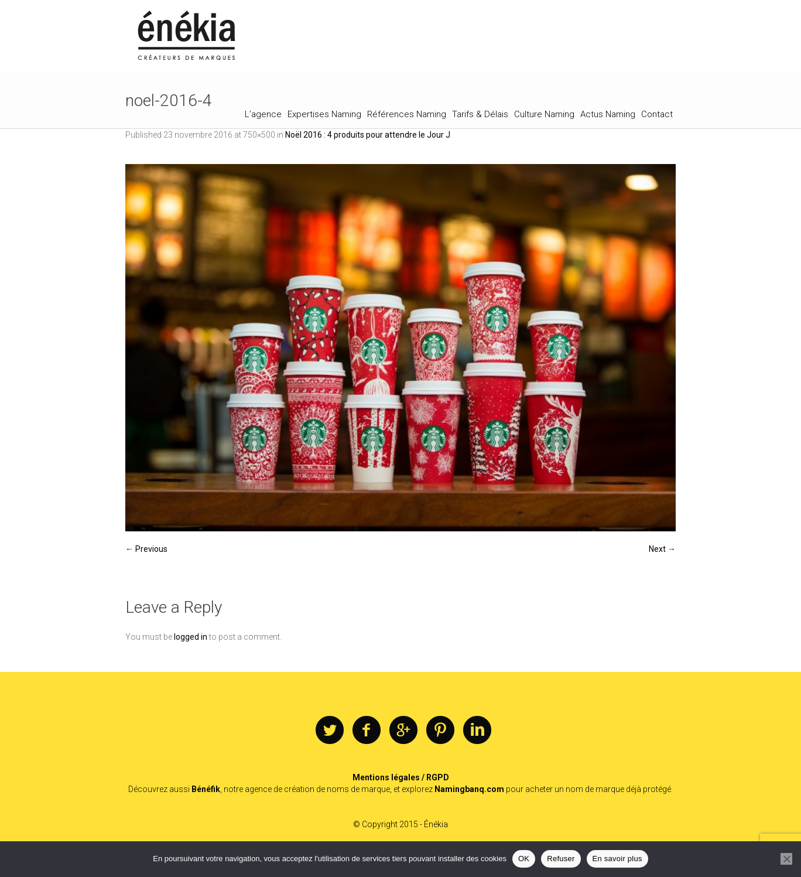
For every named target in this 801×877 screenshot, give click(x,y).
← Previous (146, 549)
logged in (190, 636)
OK (523, 858)
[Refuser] (786, 859)
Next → (662, 549)
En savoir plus (617, 858)
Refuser (560, 858)
